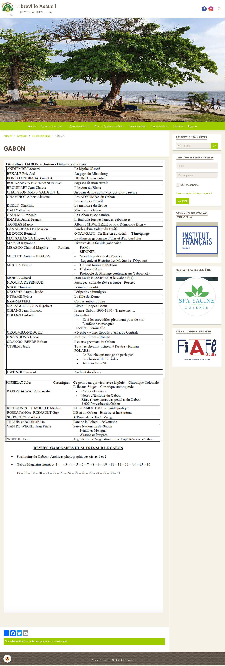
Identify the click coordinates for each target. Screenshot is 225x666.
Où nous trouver (138, 126)
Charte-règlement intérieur (109, 126)
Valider (182, 202)
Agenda (195, 126)
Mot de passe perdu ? (202, 194)
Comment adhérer (78, 126)
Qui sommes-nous (49, 126)
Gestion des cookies (122, 660)
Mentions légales (100, 660)
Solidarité (180, 126)
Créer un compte (183, 194)
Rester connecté (187, 185)
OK (214, 146)
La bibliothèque (41, 136)
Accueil (29, 126)
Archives (22, 136)
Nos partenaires (161, 126)
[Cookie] (7, 659)
